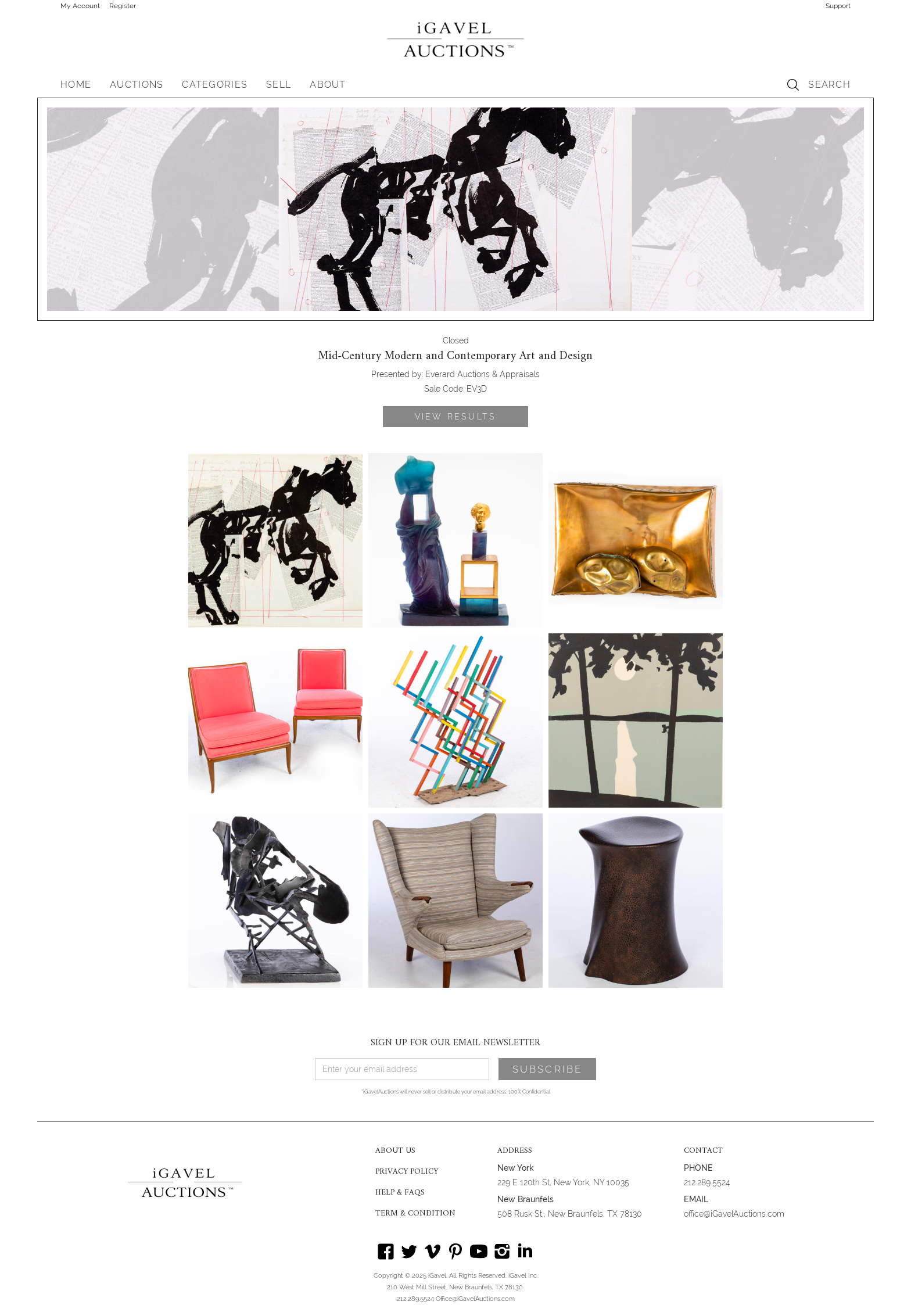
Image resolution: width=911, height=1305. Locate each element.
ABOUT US (395, 1151)
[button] (136, 85)
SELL (278, 84)
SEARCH (829, 84)
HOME (75, 84)
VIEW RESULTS (455, 416)
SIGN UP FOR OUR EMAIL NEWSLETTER (455, 1043)
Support (838, 6)
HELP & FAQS (400, 1193)
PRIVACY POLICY (406, 1172)
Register (122, 6)
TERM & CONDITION (415, 1214)
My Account (80, 6)
